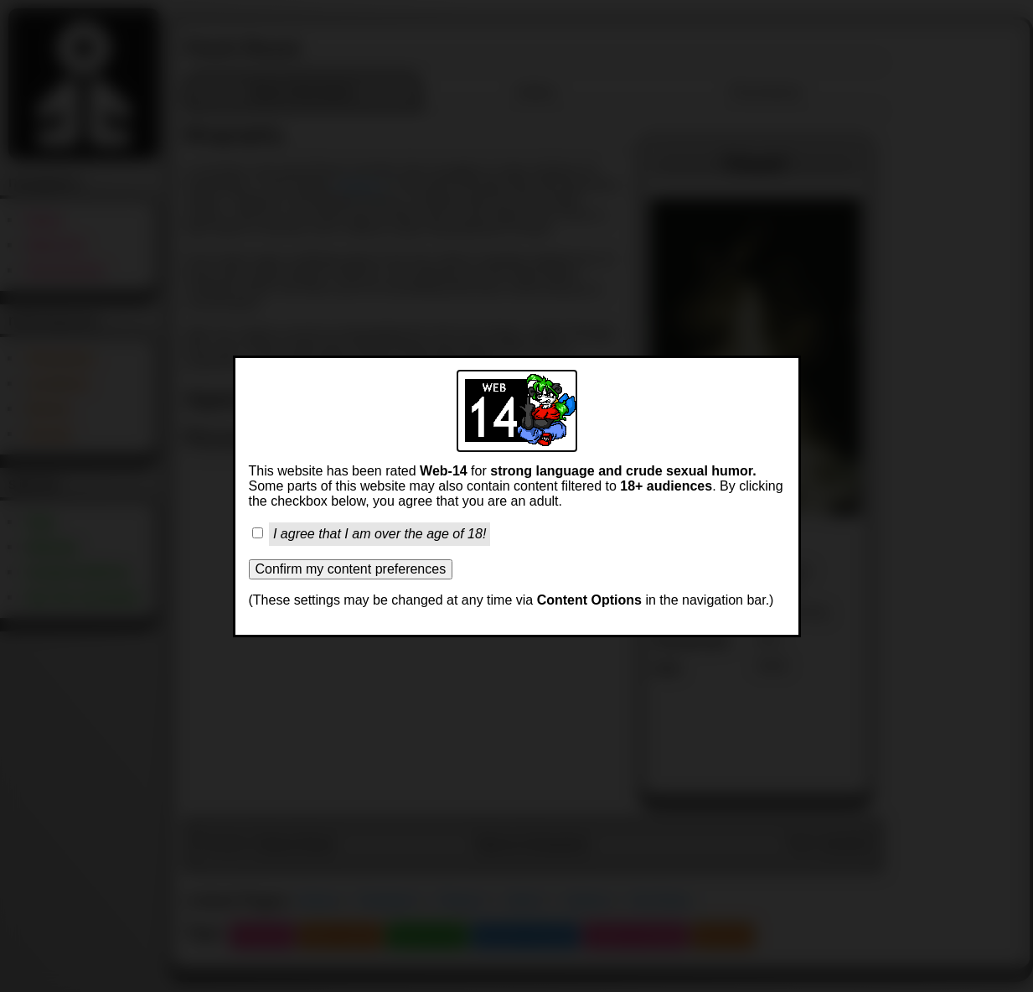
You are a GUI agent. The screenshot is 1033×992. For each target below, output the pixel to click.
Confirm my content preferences (351, 569)
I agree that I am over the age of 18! (379, 534)
